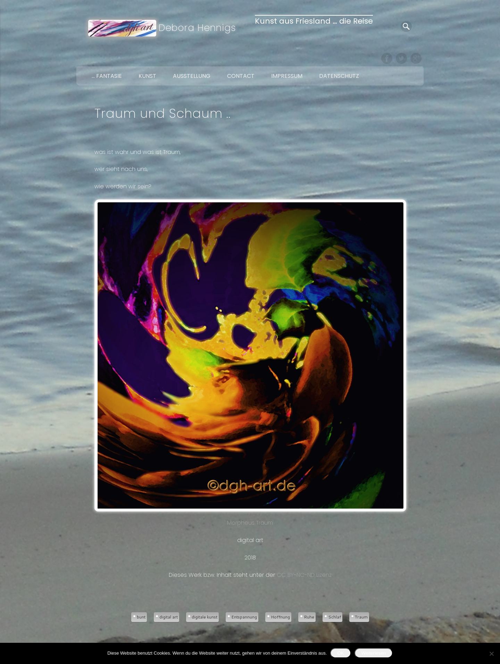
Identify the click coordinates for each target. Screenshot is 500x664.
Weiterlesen (373, 653)
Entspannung (244, 617)
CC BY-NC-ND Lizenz (304, 575)
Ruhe (309, 617)
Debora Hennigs (197, 27)
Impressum (286, 76)
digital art (168, 617)
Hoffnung (280, 617)
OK (340, 653)
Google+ (416, 58)
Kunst (147, 76)
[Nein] (491, 653)
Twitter (401, 58)
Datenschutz (339, 76)
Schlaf (334, 617)
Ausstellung (191, 76)
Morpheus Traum (249, 363)
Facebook (386, 58)
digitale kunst (204, 617)
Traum (361, 617)
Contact (241, 76)
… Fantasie (107, 76)
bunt (141, 617)
